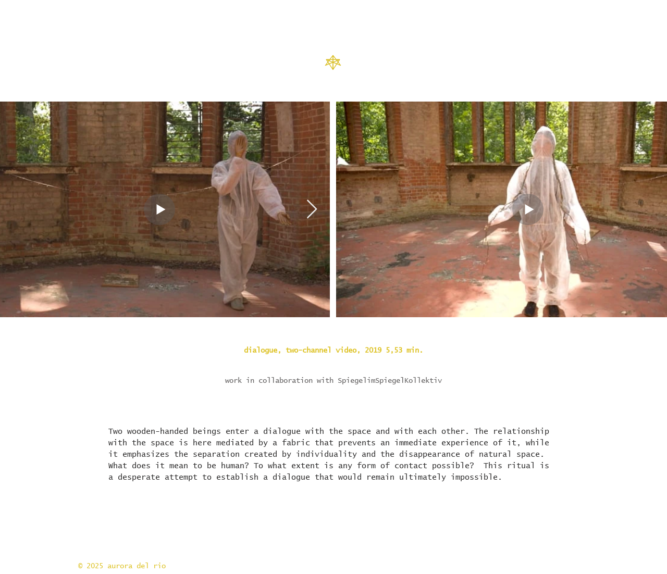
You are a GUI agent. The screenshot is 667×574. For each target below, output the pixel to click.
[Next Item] (312, 209)
